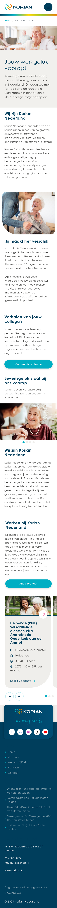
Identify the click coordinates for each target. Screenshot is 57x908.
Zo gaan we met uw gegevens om (26, 887)
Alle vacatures (28, 583)
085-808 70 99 (13, 858)
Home (8, 20)
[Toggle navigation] (48, 7)
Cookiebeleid (13, 892)
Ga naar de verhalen (28, 364)
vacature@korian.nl (17, 862)
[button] (23, 442)
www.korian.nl (13, 870)
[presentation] (9, 696)
